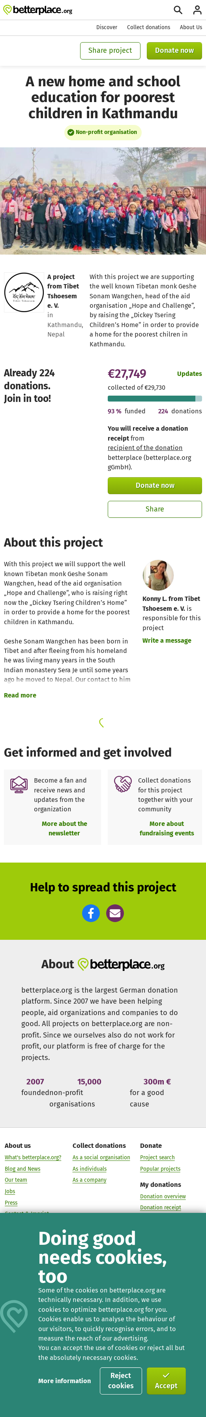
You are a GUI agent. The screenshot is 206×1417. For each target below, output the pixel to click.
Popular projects (160, 1169)
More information (64, 1381)
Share (155, 509)
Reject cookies (121, 1380)
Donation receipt (160, 1207)
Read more (20, 695)
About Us (191, 27)
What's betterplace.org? (33, 1157)
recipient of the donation (145, 448)
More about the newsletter (64, 828)
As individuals (90, 1169)
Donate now (174, 50)
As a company (90, 1180)
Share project (110, 50)
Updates (189, 373)
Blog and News (22, 1169)
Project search (157, 1157)
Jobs (10, 1191)
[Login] (197, 10)
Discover (106, 27)
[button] (91, 913)
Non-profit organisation (106, 132)
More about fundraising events (167, 828)
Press (11, 1202)
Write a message (166, 640)
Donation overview (163, 1196)
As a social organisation (101, 1157)
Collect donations (148, 27)
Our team (16, 1180)
